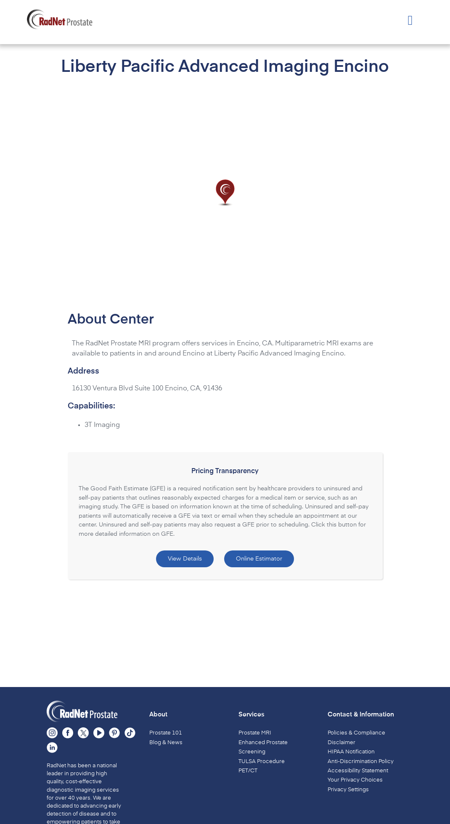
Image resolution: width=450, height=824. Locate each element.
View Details (185, 559)
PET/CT (247, 771)
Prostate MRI (254, 733)
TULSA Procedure (261, 761)
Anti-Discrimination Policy (361, 761)
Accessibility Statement (358, 771)
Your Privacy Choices (355, 780)
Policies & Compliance (356, 733)
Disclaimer (341, 742)
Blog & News (166, 742)
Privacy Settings (348, 789)
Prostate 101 (165, 733)
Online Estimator (259, 559)
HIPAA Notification (351, 752)
